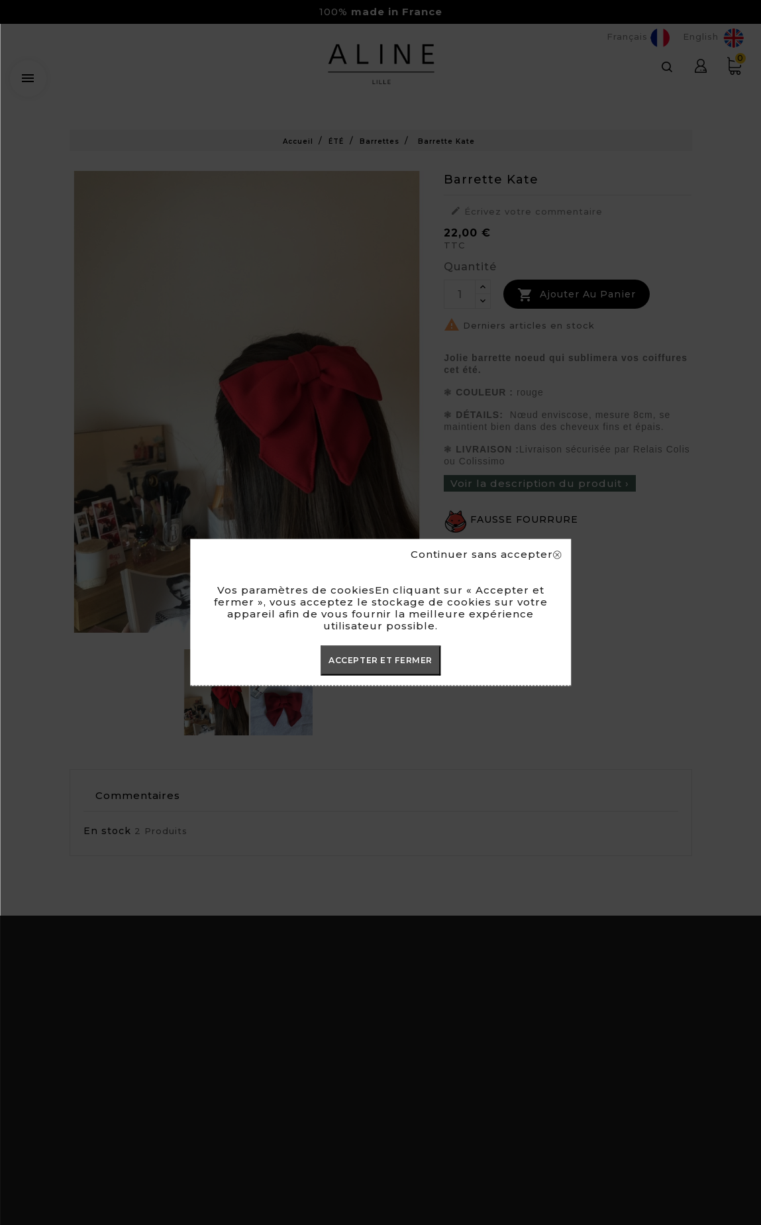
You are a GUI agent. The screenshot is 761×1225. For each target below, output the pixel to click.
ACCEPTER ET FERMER (380, 660)
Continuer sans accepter (486, 554)
